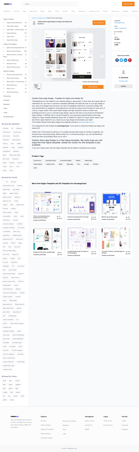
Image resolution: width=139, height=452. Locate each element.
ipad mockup (12, 270)
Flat (4, 247)
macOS (16, 285)
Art (12, 128)
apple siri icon (7, 201)
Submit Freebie (128, 4)
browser (5, 208)
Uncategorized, (119, 23)
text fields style (16, 342)
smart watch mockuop (17, 323)
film (79, 164)
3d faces (13, 181)
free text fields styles (9, 250)
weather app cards (8, 365)
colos (22, 216)
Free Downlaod (99, 22)
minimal (22, 293)
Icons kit (5, 262)
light (17, 388)
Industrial (5, 147)
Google (12, 258)
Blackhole (41, 23)
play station (6, 312)
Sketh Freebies (46, 433)
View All (123, 86)
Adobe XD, (123, 28)
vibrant (15, 396)
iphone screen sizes (9, 281)
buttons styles (7, 212)
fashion (13, 243)
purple (18, 392)
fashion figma (38, 164)
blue (10, 380)
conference (6, 220)
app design (6, 189)
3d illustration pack (8, 185)
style (35, 168)
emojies (5, 243)
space (19, 331)
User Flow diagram (8, 354)
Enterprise (6, 139)
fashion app (88, 160)
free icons (17, 247)
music (4, 300)
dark (4, 384)
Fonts (64, 429)
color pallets (6, 216)
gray (4, 388)
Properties (15, 159)
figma (20, 243)
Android (19, 185)
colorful (17, 380)
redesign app (12, 315)
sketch (5, 323)
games (5, 258)
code (64, 434)
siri (17, 319)
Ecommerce (6, 136)
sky (9, 396)
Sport (11, 166)
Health (19, 143)
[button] (35, 56)
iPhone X (21, 281)
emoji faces (19, 239)
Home (34, 18)
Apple (4, 193)
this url (91, 122)
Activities (5, 128)
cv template (6, 231)
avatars (5, 204)
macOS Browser (8, 289)
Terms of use (107, 421)
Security (11, 162)
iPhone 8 (5, 277)
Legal (13, 147)
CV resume (21, 227)
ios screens (20, 266)
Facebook (125, 425)
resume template (8, 319)
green (10, 388)
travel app (12, 346)
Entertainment (16, 139)
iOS (13, 266)
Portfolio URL (123, 81)
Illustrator (66, 425)
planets (19, 308)
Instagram (6, 266)
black (4, 380)
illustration (14, 262)
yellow (5, 400)
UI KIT (20, 346)
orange (5, 392)
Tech (17, 166)
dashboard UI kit (8, 239)
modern (95, 164)
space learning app (18, 335)
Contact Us (88, 425)
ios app (86, 164)
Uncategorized (41, 18)
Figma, (116, 28)
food (9, 247)
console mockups (8, 224)
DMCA (87, 429)
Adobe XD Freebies (47, 429)
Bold (12, 204)
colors (15, 216)
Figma (10, 384)
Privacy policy (108, 425)
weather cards (7, 369)
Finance (5, 143)
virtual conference (8, 361)
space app (6, 335)
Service (19, 162)
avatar (16, 201)
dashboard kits (17, 235)
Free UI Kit (6, 254)
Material (18, 289)
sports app (6, 338)
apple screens (14, 193)
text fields (6, 342)
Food (12, 143)
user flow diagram (17, 350)
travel (4, 170)
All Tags (43, 421)
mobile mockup (7, 296)
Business (19, 128)
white (22, 396)
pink (11, 392)
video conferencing (9, 358)
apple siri (17, 197)
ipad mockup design (9, 273)
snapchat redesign (8, 331)
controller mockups (9, 227)
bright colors (20, 204)
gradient (18, 384)
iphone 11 (21, 273)
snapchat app (7, 327)
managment (6, 151)
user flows (20, 354)
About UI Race (89, 421)
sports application (18, 338)
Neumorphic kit (7, 304)
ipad (4, 270)
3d (7, 181)
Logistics (20, 147)
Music (4, 155)
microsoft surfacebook (10, 293)
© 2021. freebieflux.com (69, 448)
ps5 (4, 315)
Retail (4, 162)
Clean (16, 212)
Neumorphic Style (15, 155)
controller (20, 224)
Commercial (6, 132)
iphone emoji (15, 277)
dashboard (6, 235)
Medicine (16, 151)
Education (16, 136)
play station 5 (17, 312)
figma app (70, 164)
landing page (7, 285)
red (4, 396)
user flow (6, 350)
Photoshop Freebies (69, 421)
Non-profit (6, 159)
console (15, 220)
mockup (17, 296)
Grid (19, 258)
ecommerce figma (65, 160)
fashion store (50, 164)
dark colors (16, 231)
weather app (21, 361)
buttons (13, 208)
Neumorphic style (8, 308)
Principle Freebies (47, 438)
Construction (17, 132)
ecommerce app (51, 160)
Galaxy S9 (15, 254)
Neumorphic (13, 300)
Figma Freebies (46, 425)
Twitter (124, 421)
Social (4, 166)
